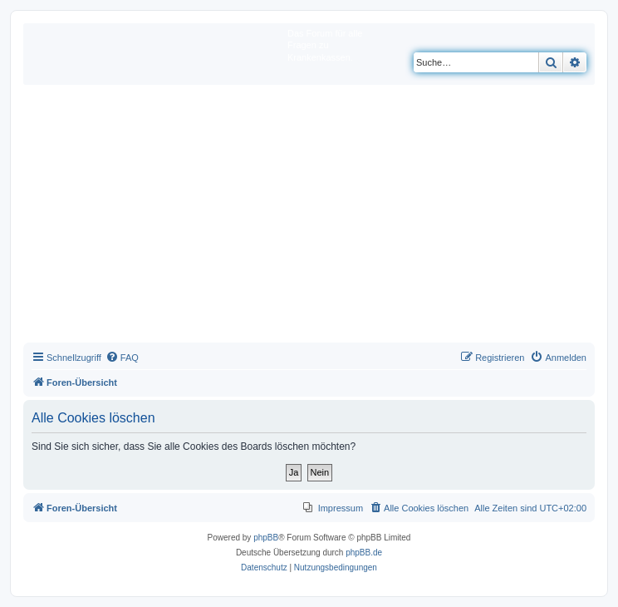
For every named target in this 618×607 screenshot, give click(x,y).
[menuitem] (122, 358)
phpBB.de (364, 552)
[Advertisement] (309, 217)
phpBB (265, 537)
